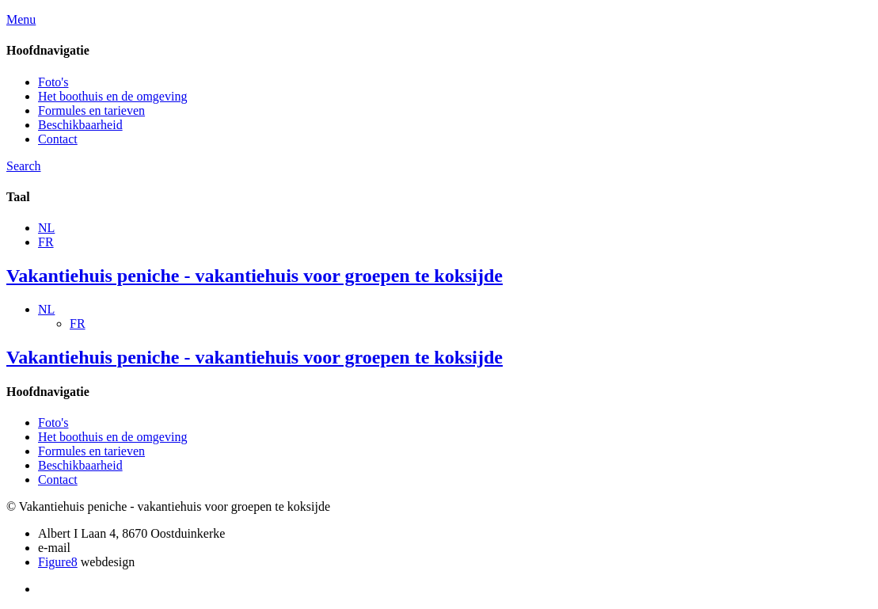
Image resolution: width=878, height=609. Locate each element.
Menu (21, 19)
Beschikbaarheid (80, 124)
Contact (58, 139)
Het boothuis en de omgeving (112, 96)
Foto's (53, 82)
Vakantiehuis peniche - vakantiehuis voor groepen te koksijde (254, 275)
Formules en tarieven (91, 110)
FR (46, 242)
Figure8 (58, 562)
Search (23, 166)
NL (46, 227)
